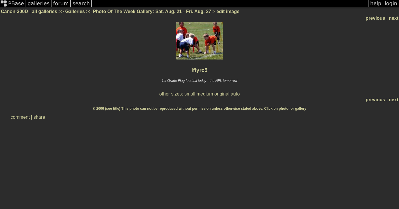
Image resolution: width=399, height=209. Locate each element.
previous (375, 18)
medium (205, 93)
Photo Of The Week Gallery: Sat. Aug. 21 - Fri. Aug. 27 (152, 11)
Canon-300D (14, 11)
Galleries (75, 11)
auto (235, 93)
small (189, 93)
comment (20, 117)
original (221, 93)
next (393, 18)
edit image (227, 11)
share (39, 117)
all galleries (44, 11)
